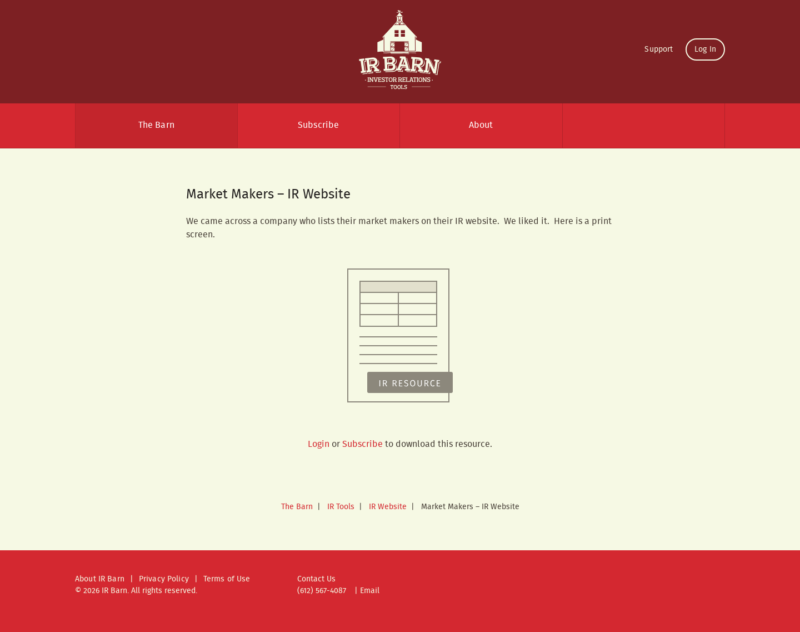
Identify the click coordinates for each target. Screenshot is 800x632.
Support (658, 49)
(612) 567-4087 (321, 591)
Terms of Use (227, 579)
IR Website (388, 507)
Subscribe (318, 125)
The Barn (156, 125)
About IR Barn (99, 579)
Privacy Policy (164, 579)
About (481, 125)
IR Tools (340, 507)
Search (644, 125)
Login (318, 444)
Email (369, 591)
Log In (705, 49)
